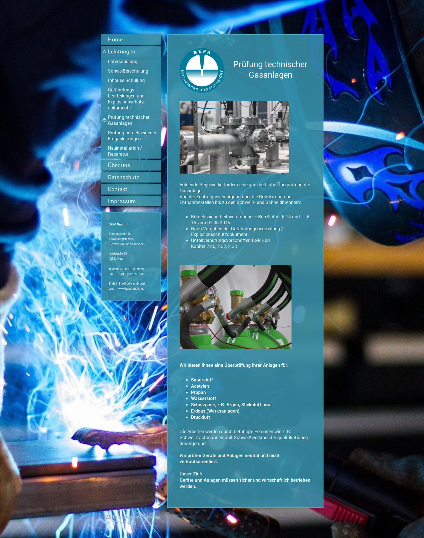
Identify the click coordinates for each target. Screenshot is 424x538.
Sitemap (151, 517)
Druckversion (123, 517)
